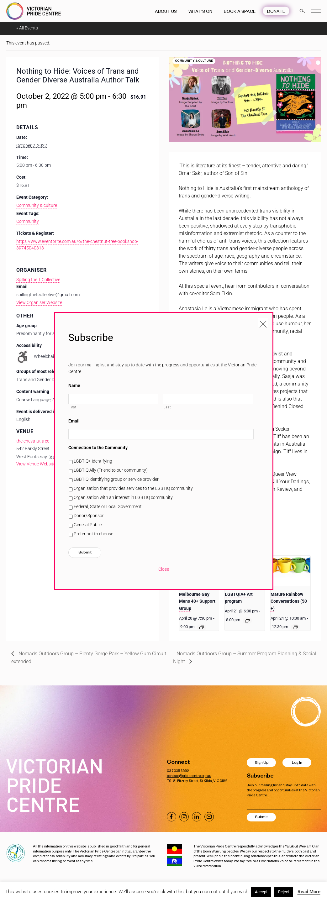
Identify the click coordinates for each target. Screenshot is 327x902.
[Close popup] (263, 322)
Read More (309, 891)
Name (74, 385)
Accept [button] (261, 891)
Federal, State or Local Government (108, 506)
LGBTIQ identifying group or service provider (116, 479)
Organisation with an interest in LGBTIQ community (123, 497)
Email (74, 420)
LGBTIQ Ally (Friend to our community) (111, 470)
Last (167, 407)
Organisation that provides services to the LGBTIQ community (133, 488)
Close (163, 569)
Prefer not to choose (93, 533)
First (72, 407)
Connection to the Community (98, 447)
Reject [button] (283, 891)
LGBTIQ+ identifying (93, 461)
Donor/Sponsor (89, 515)
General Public (88, 524)
